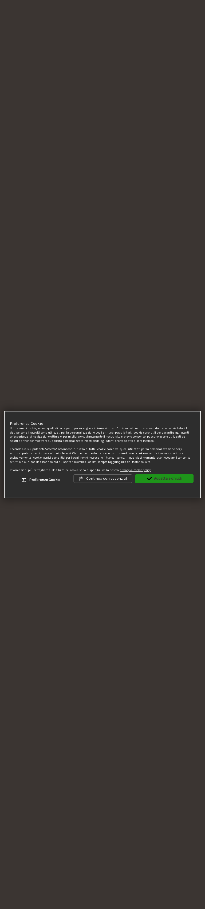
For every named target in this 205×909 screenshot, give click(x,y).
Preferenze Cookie (40, 480)
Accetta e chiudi (164, 478)
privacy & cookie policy (135, 470)
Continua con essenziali (103, 478)
